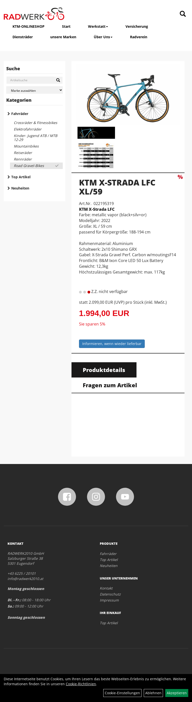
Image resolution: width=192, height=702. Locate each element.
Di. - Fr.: (14, 600)
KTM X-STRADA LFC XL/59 (117, 186)
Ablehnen (153, 692)
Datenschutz (110, 594)
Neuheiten (20, 188)
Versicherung (137, 26)
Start (66, 26)
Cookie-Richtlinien (81, 684)
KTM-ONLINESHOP (28, 26)
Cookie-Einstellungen (122, 692)
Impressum (109, 600)
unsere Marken (63, 36)
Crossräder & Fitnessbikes (35, 122)
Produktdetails (104, 370)
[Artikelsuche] (183, 14)
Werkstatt (98, 26)
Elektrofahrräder (28, 129)
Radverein (138, 36)
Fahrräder (19, 113)
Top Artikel (20, 176)
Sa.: (11, 606)
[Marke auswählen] (34, 90)
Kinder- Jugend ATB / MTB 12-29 (35, 137)
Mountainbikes (26, 146)
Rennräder (23, 159)
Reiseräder (23, 152)
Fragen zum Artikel (110, 385)
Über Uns (103, 36)
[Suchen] (58, 80)
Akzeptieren (177, 692)
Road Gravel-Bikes (29, 165)
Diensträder (22, 36)
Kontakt (106, 588)
